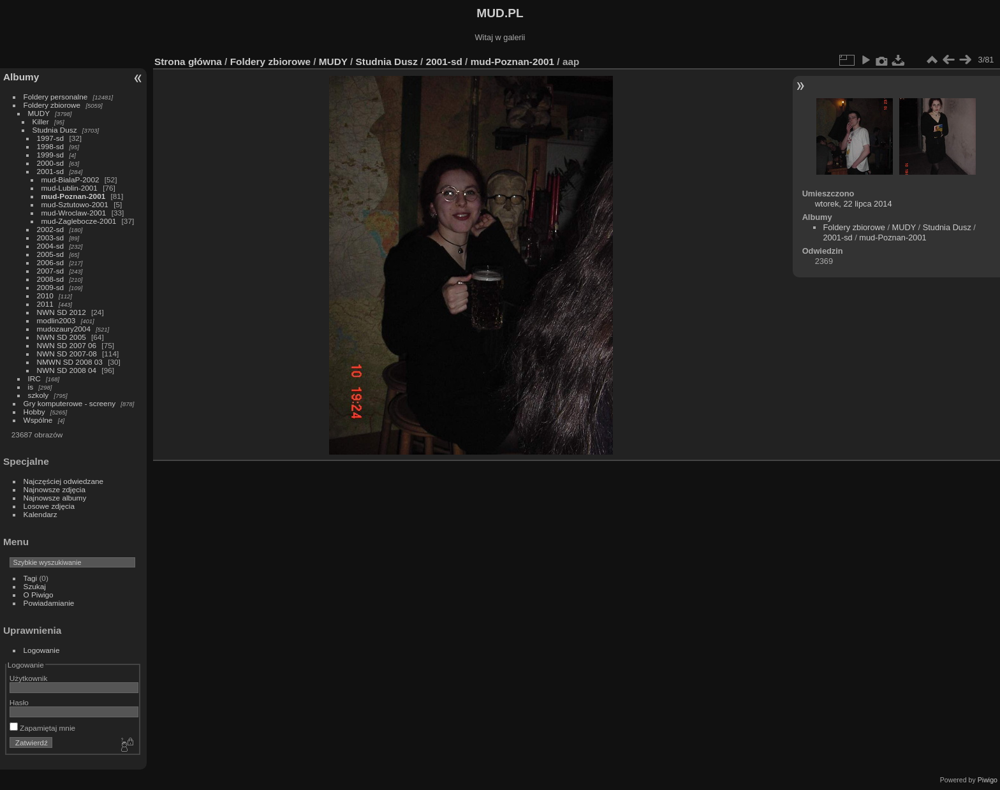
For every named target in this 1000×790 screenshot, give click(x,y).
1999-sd (50, 154)
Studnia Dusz (55, 130)
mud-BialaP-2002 (70, 179)
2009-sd (50, 287)
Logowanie (42, 650)
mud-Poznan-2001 (73, 196)
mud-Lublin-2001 (69, 188)
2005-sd (50, 254)
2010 (45, 295)
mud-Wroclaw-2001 (74, 212)
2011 (45, 304)
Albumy (21, 76)
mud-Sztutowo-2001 (74, 204)
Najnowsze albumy (55, 498)
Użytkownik (29, 678)
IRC (34, 378)
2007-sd (50, 271)
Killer (41, 121)
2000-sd (50, 163)
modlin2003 (56, 320)
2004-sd (50, 246)
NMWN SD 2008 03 (70, 362)
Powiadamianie (49, 603)
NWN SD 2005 (61, 337)
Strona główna (188, 61)
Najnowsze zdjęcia (54, 489)
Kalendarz (40, 514)
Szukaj (35, 586)
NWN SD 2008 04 (67, 370)
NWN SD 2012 (61, 312)
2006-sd (50, 262)
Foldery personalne (56, 96)
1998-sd (50, 146)
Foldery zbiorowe (52, 105)
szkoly (38, 395)
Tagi (31, 578)
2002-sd (50, 229)
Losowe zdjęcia (49, 506)
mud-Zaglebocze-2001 (79, 221)
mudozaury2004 (64, 329)
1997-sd (50, 138)
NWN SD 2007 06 (67, 345)
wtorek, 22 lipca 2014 (853, 203)
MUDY (39, 113)
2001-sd (50, 171)
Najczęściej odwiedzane (64, 481)
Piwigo (987, 780)
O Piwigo (39, 594)
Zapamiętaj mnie (42, 728)
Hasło (19, 702)
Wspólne (38, 420)
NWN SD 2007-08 (67, 353)
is (31, 387)
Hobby (34, 411)
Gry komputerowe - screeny (70, 403)
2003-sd (50, 237)
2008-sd (50, 279)
